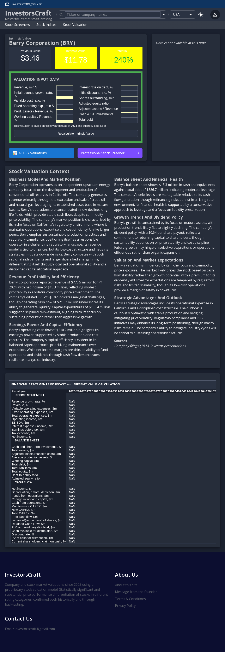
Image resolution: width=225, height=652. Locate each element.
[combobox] (112, 14)
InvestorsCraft (23, 574)
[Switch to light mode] (200, 14)
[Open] (163, 14)
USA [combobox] (176, 14)
